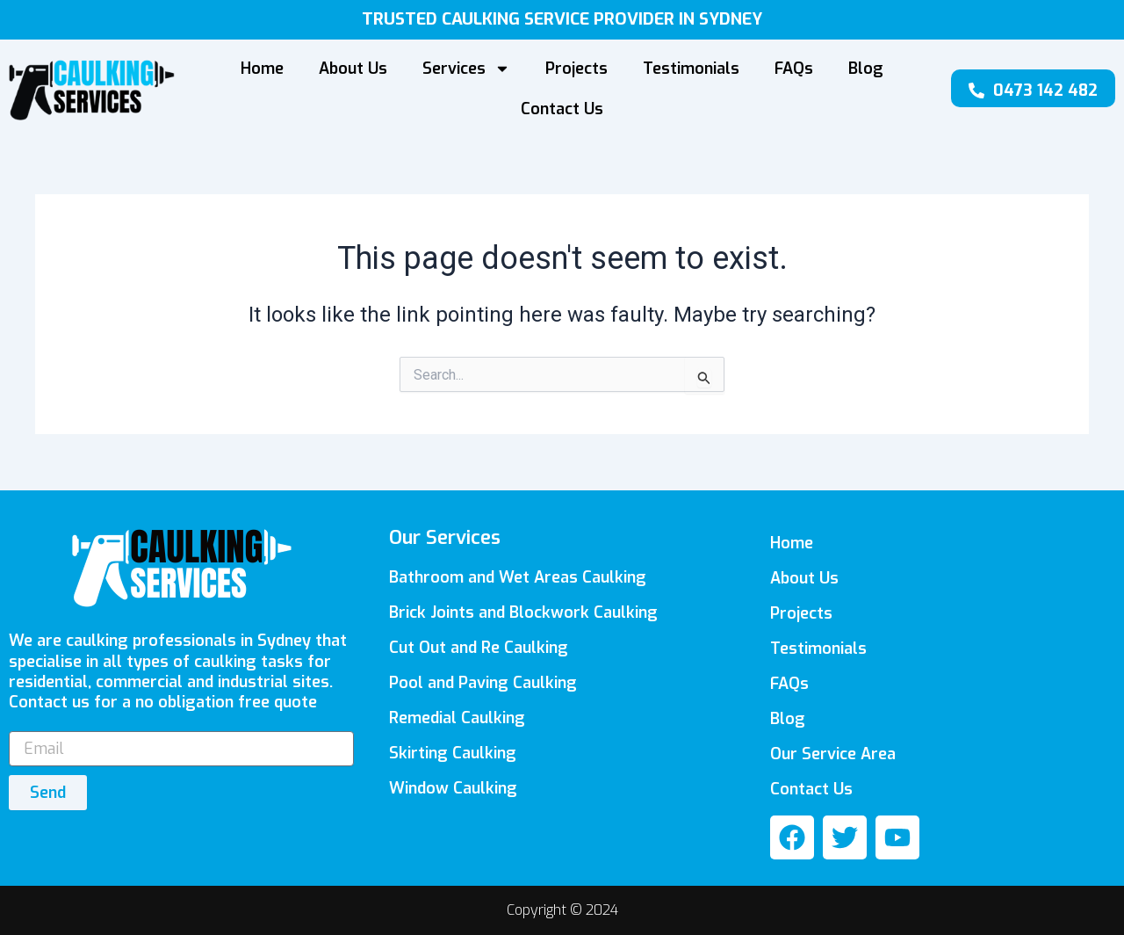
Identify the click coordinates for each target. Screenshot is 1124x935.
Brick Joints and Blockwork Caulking (523, 612)
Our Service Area (833, 754)
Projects (576, 68)
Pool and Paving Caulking (483, 682)
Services (466, 68)
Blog (865, 68)
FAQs (794, 68)
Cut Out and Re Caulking (478, 647)
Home (262, 68)
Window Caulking (453, 788)
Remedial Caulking (457, 717)
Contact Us (562, 109)
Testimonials (691, 68)
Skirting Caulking (452, 753)
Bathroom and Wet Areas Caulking (517, 577)
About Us (353, 68)
